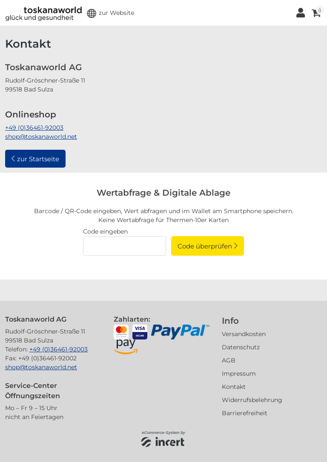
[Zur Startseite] (43, 12)
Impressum (239, 373)
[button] (110, 13)
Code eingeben (105, 231)
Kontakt (234, 387)
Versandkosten (244, 334)
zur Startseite (38, 159)
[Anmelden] (300, 13)
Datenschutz (241, 347)
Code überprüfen (205, 246)
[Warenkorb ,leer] (315, 13)
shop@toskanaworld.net (41, 136)
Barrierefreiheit (244, 413)
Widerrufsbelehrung (252, 400)
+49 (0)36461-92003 (34, 127)
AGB (228, 360)
